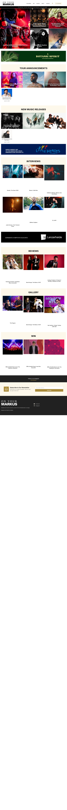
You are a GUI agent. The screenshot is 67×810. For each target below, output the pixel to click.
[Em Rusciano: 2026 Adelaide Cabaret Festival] (58, 18)
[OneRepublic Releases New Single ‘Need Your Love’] (33, 121)
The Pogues (13, 323)
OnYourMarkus (33, 380)
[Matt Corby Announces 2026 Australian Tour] (55, 80)
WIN (33, 336)
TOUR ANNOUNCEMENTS (33, 68)
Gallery (38, 3)
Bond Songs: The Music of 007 (33, 282)
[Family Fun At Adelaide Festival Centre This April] (58, 39)
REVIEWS (33, 251)
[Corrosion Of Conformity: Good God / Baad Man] (12, 121)
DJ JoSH (54, 220)
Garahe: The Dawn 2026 (12, 190)
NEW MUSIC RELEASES (33, 109)
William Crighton (33, 222)
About (43, 3)
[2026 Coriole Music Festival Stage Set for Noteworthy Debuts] (39, 18)
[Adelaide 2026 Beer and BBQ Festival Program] (15, 28)
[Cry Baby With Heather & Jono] (39, 39)
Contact (48, 3)
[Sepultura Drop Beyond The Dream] (55, 121)
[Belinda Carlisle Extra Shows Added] (12, 80)
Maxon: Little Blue (33, 190)
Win (33, 3)
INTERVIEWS (33, 161)
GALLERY (33, 292)
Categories (28, 3)
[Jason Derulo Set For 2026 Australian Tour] (33, 80)
